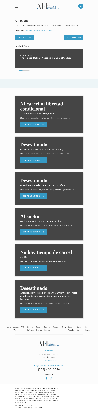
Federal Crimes (47, 30)
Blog (64, 327)
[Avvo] (51, 378)
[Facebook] (47, 378)
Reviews (56, 327)
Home (8, 327)
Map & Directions (49, 360)
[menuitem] (18, 408)
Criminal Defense (32, 30)
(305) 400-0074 (49, 369)
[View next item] (33, 70)
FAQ (22, 327)
